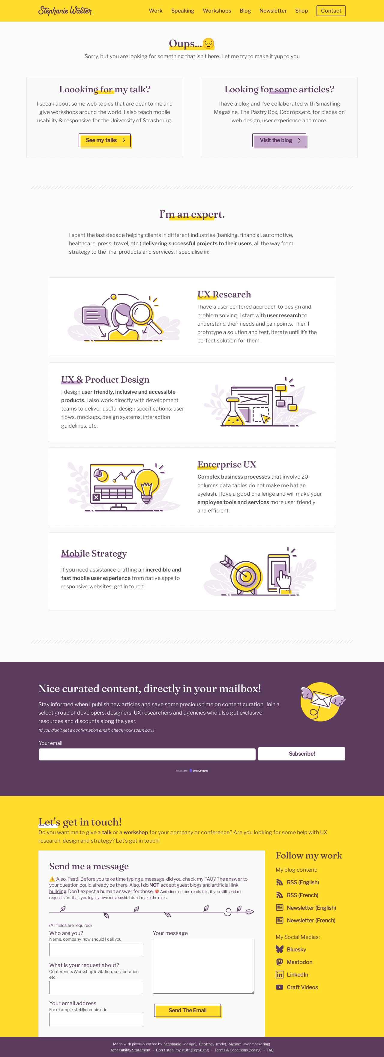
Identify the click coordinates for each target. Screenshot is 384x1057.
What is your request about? (84, 965)
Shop (301, 10)
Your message (169, 933)
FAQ (270, 1050)
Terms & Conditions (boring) (237, 1050)
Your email (50, 743)
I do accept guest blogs (171, 885)
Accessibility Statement (130, 1050)
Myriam (235, 1044)
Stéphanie (172, 1044)
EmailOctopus (200, 771)
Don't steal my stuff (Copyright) (182, 1050)
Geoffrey (206, 1044)
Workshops (217, 10)
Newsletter (273, 10)
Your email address (72, 1003)
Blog (245, 10)
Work (156, 10)
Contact (331, 10)
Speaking (182, 10)
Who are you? (66, 933)
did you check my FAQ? (191, 879)
